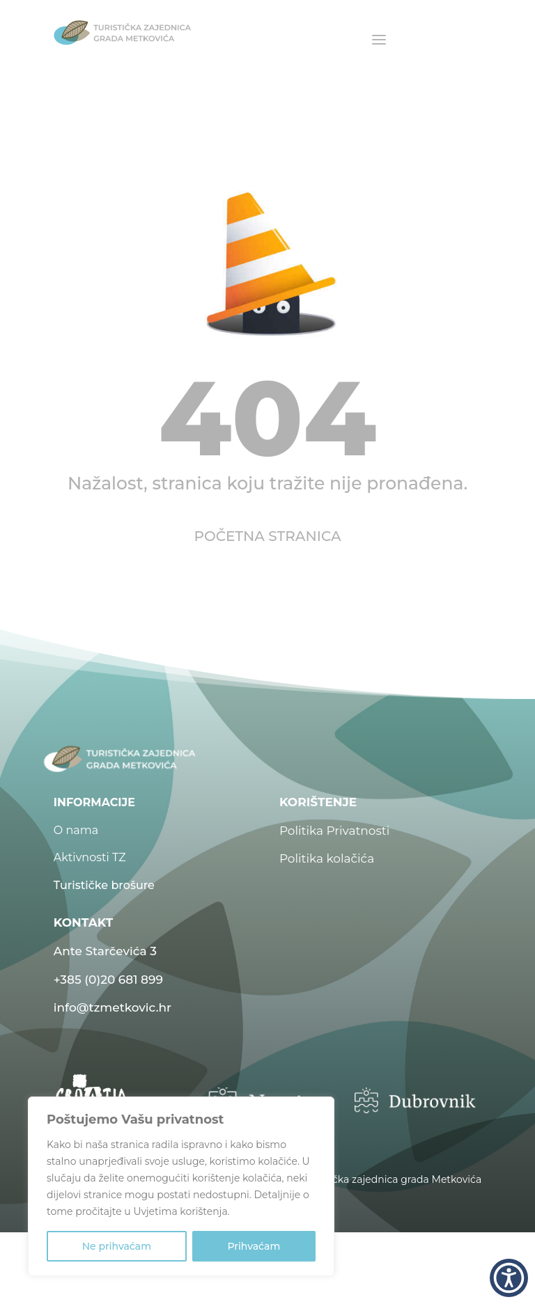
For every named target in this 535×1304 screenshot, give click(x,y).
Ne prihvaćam (116, 1246)
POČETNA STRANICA (267, 536)
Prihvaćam (253, 1246)
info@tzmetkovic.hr (112, 1007)
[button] (509, 1278)
